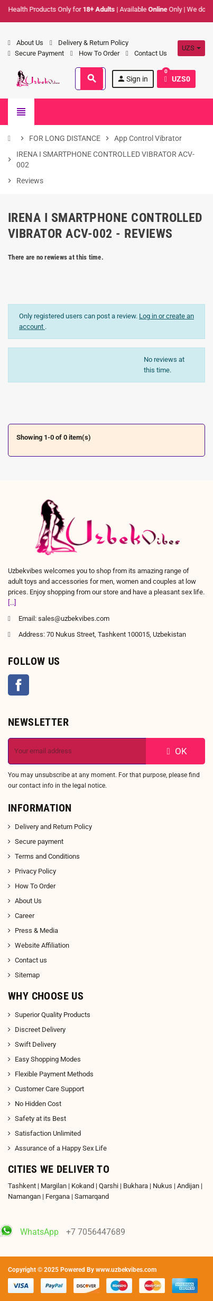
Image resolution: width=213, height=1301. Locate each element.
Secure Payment (36, 53)
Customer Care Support (49, 1089)
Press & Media (36, 930)
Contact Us (146, 53)
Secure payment (39, 841)
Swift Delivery (35, 1044)
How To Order (94, 53)
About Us (25, 43)
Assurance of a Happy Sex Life (61, 1148)
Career (24, 916)
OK (175, 751)
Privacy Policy (35, 871)
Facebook (18, 685)
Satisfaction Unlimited (48, 1133)
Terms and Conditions (47, 856)
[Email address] (77, 751)
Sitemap (27, 975)
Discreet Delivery (40, 1029)
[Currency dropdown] (191, 48)
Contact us (31, 960)
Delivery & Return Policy (89, 43)
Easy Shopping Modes (48, 1059)
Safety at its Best (40, 1118)
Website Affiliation (42, 945)
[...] (12, 603)
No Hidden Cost (38, 1104)
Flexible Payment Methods (54, 1074)
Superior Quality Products (52, 1015)
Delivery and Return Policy (53, 827)
